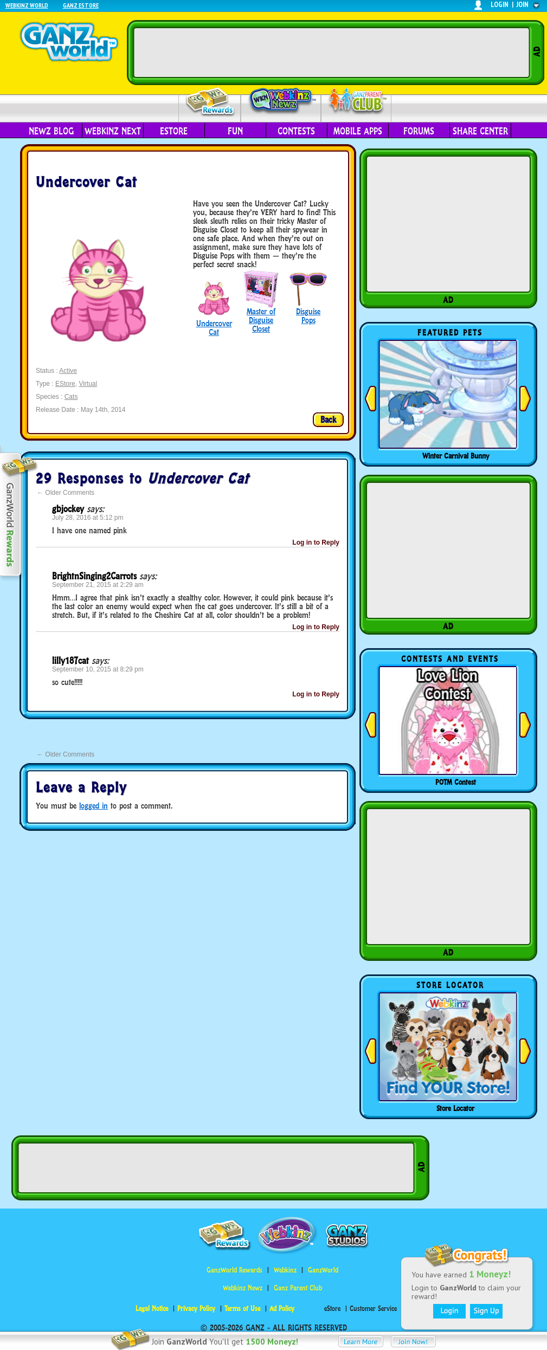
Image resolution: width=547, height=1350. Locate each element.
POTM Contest (455, 782)
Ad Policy (281, 1308)
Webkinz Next (113, 131)
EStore (65, 383)
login (500, 4)
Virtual (88, 383)
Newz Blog (51, 131)
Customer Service (373, 1308)
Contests (296, 131)
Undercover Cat (214, 328)
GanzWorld (323, 1270)
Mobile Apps (357, 131)
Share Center (480, 131)
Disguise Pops (308, 316)
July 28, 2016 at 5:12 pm (87, 517)
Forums (418, 131)
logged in (93, 805)
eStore (174, 131)
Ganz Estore (81, 5)
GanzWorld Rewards (234, 1270)
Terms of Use (242, 1308)
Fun (235, 131)
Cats (71, 397)
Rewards (210, 102)
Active (68, 370)
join (523, 4)
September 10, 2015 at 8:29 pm (98, 669)
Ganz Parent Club (298, 1288)
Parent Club (356, 102)
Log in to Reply (315, 542)
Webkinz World (26, 5)
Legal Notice (152, 1308)
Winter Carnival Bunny (455, 455)
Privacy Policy (196, 1308)
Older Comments (65, 492)
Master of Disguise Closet (261, 320)
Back (328, 419)
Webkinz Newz (281, 101)
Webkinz (285, 1270)
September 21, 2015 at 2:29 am (98, 585)
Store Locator (455, 1108)
